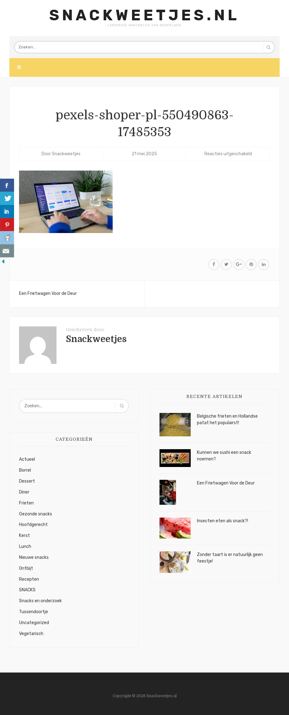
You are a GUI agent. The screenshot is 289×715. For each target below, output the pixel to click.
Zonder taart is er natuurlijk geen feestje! (230, 558)
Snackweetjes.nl (144, 15)
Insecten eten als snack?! (222, 521)
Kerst (24, 535)
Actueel (27, 459)
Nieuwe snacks (34, 557)
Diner (24, 492)
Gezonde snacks (35, 514)
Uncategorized (34, 622)
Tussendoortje (33, 611)
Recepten (29, 579)
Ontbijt (26, 568)
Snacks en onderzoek (40, 600)
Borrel (25, 470)
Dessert (27, 481)
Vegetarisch (31, 633)
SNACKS (27, 590)
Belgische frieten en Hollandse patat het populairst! (227, 419)
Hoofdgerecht (33, 524)
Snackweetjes (66, 153)
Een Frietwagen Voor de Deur (48, 293)
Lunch (25, 546)
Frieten (26, 503)
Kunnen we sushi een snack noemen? (224, 456)
